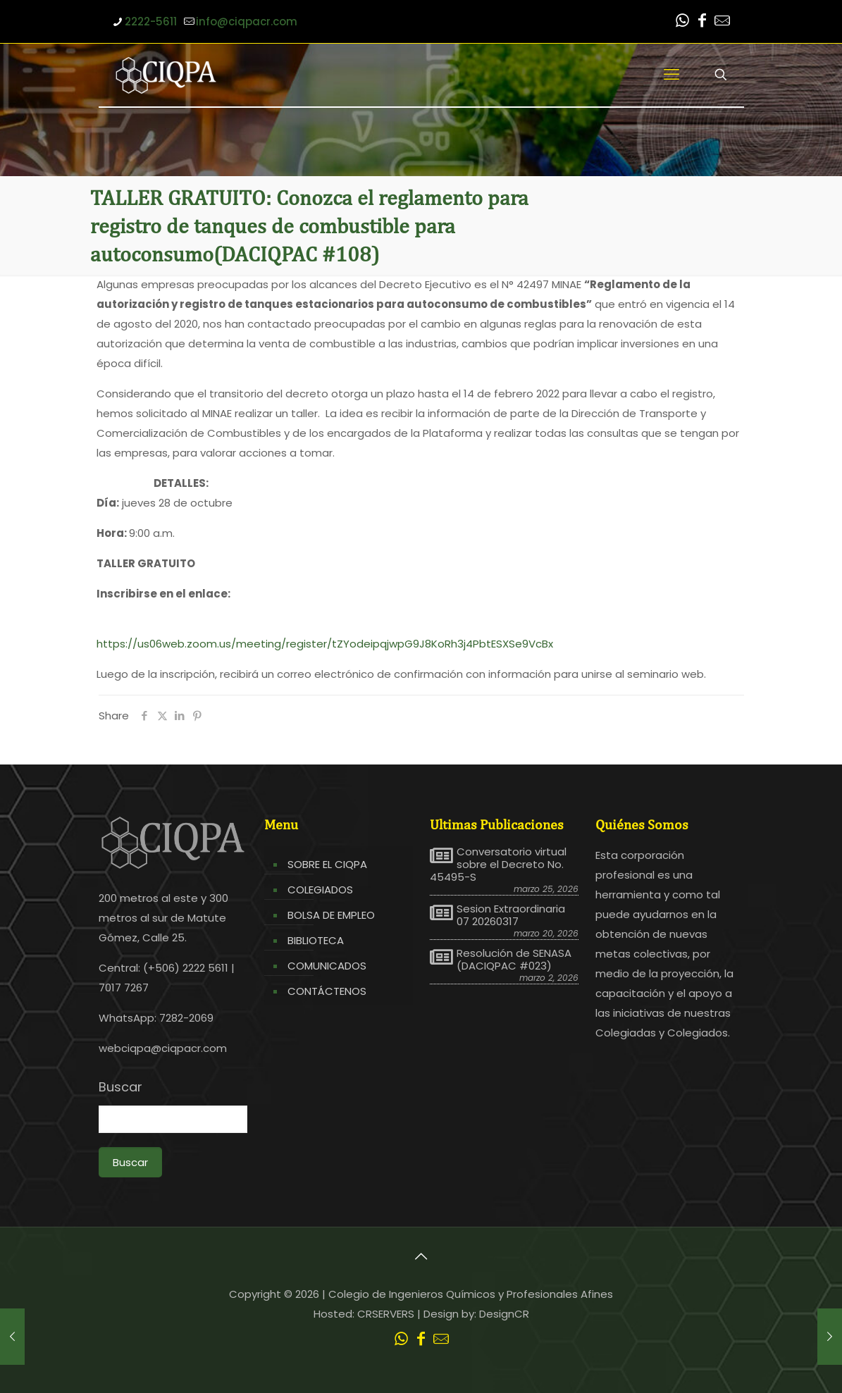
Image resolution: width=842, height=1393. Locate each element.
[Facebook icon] (702, 22)
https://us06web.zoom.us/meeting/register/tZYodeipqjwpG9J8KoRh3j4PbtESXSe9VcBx (325, 643)
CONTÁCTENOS (326, 991)
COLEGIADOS (320, 889)
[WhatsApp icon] (683, 22)
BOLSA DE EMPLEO (331, 915)
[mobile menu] (671, 75)
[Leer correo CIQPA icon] (722, 22)
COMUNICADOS (326, 965)
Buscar (120, 1087)
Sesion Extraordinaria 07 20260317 (511, 915)
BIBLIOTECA (315, 940)
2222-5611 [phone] (151, 21)
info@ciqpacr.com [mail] (246, 21)
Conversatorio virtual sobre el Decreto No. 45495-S (498, 865)
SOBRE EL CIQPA (327, 864)
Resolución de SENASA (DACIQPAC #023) (514, 959)
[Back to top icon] (421, 1256)
